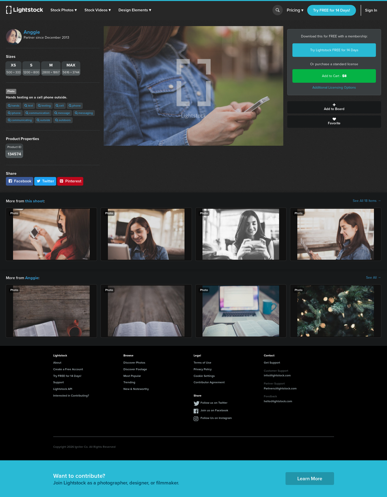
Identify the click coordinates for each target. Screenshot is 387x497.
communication (38, 113)
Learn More (309, 478)
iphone (14, 113)
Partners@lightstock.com (280, 388)
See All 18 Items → (367, 200)
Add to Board (334, 107)
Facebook (19, 181)
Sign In (371, 10)
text (28, 105)
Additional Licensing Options (334, 87)
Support (58, 382)
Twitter (45, 181)
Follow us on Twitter (214, 402)
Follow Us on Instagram (216, 417)
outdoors (63, 120)
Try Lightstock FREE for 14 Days (334, 50)
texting (44, 105)
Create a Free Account (68, 369)
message (62, 113)
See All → (373, 277)
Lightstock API (62, 388)
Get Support (272, 362)
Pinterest (70, 181)
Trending (129, 382)
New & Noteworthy (136, 388)
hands (13, 105)
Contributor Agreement (209, 382)
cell (60, 105)
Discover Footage (135, 369)
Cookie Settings (204, 375)
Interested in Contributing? (71, 395)
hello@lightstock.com (278, 401)
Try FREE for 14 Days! (331, 10)
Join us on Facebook (214, 410)
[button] (64, 10)
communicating (20, 120)
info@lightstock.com (277, 375)
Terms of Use (202, 362)
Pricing (295, 10)
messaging (84, 113)
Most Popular (132, 375)
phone (75, 105)
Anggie (32, 32)
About (57, 362)
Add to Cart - (334, 76)
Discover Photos (134, 362)
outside (43, 120)
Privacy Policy (203, 369)
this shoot (33, 201)
